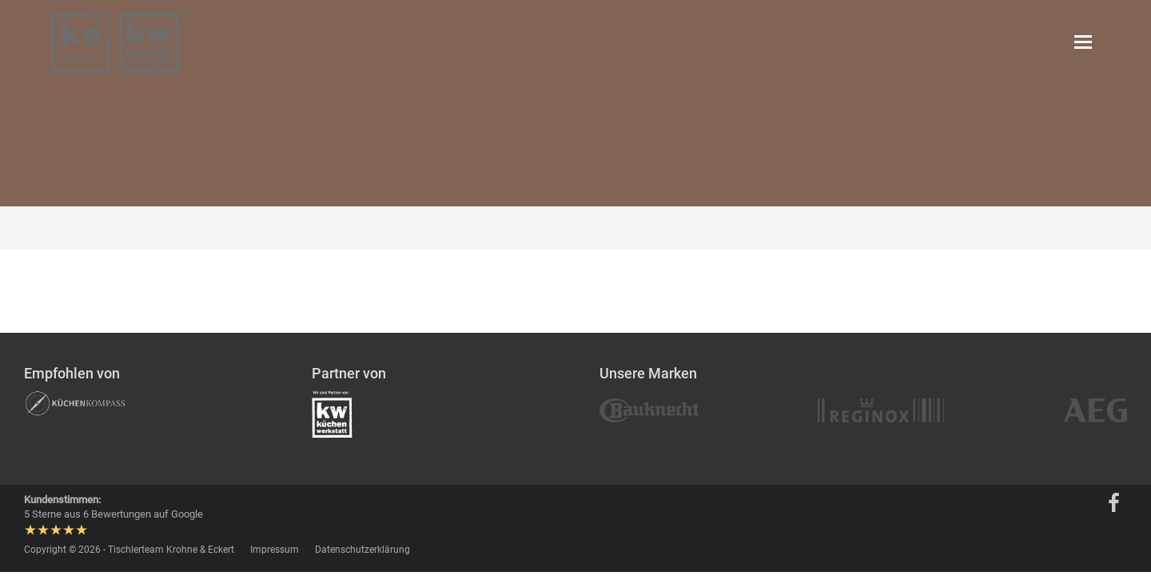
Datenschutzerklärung (362, 549)
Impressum (274, 549)
